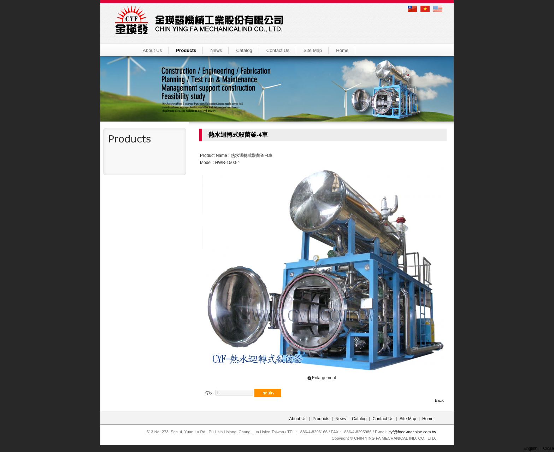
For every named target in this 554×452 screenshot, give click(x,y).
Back (439, 400)
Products (186, 50)
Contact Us (277, 50)
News (216, 50)
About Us (152, 50)
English (530, 448)
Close (548, 448)
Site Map (312, 50)
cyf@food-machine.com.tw (412, 432)
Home (342, 50)
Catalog (244, 50)
